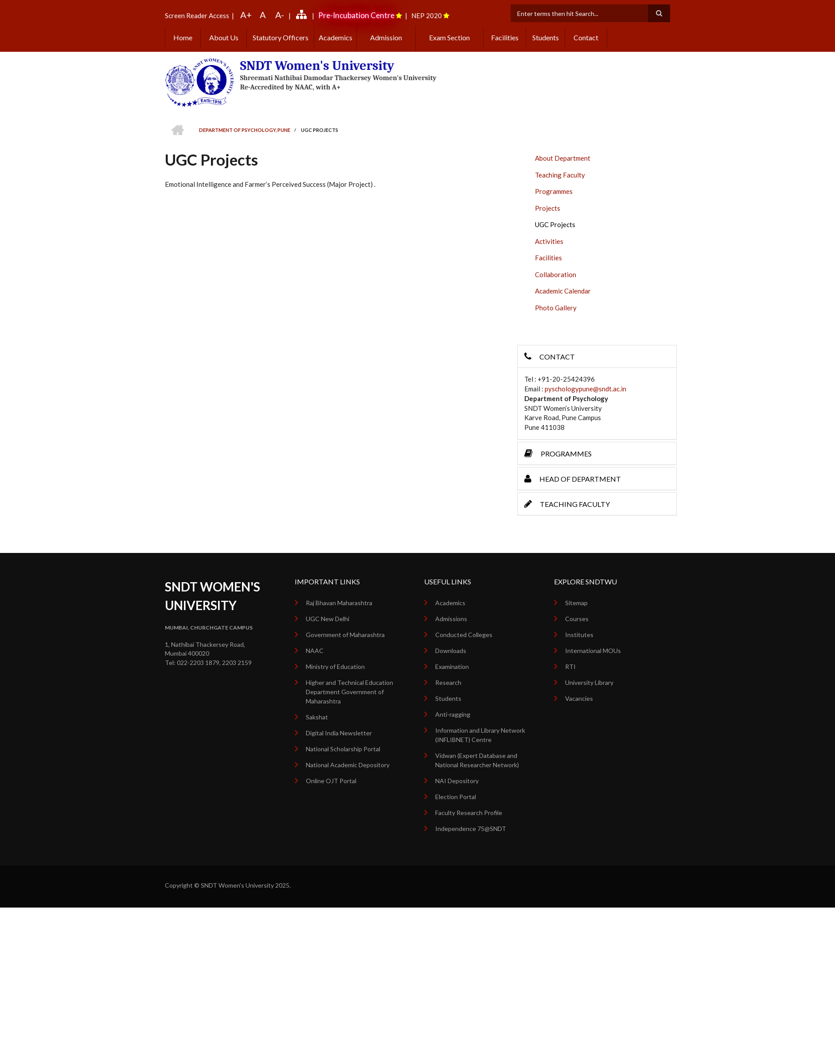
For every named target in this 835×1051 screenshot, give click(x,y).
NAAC (315, 650)
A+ (246, 14)
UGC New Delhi (327, 618)
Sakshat (317, 717)
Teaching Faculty (560, 175)
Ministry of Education (335, 666)
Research (448, 682)
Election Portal (455, 796)
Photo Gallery (556, 308)
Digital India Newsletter (339, 733)
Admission (386, 37)
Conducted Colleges (463, 634)
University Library (589, 682)
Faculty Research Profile (468, 812)
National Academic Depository (348, 765)
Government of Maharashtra (345, 634)
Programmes (554, 191)
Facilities (505, 37)
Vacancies (579, 698)
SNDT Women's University (317, 65)
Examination (452, 666)
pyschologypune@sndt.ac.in (585, 389)
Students (545, 37)
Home (182, 37)
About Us (223, 37)
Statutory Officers (280, 37)
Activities (549, 241)
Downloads (450, 650)
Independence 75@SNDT (470, 828)
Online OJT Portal (331, 780)
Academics (335, 37)
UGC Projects (555, 224)
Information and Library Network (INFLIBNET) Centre (480, 734)
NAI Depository (457, 780)
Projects (547, 208)
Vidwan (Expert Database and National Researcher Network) (477, 760)
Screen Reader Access (197, 15)
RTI (570, 666)
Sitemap (576, 603)
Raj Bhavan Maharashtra (339, 603)
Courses (577, 618)
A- (279, 14)
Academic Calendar (563, 291)
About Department (562, 158)
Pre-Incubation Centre (356, 15)
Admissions (451, 618)
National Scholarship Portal (343, 749)
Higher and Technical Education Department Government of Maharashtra (349, 692)
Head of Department (572, 478)
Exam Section (449, 37)
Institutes (579, 634)
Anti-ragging (452, 714)
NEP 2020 (426, 15)
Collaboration (555, 274)
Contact (586, 37)
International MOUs (593, 650)
